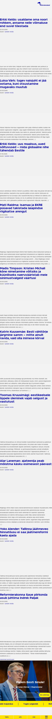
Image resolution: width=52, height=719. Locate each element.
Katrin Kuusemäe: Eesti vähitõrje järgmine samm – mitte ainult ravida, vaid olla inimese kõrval (24, 335)
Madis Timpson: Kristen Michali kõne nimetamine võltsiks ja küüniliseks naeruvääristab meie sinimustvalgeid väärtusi (23, 273)
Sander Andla (9, 32)
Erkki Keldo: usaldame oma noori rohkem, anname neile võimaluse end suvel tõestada (24, 23)
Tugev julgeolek (31, 704)
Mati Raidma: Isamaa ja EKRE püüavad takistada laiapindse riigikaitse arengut (21, 208)
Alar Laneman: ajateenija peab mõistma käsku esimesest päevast (26, 462)
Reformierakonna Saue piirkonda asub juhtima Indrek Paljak (23, 596)
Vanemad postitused (7, 659)
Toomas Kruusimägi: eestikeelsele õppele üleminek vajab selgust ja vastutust (25, 398)
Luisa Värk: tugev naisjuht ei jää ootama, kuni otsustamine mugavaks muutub (23, 84)
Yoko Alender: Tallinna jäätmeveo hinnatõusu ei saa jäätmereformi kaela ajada (24, 532)
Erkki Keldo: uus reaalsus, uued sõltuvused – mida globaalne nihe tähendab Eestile (24, 147)
